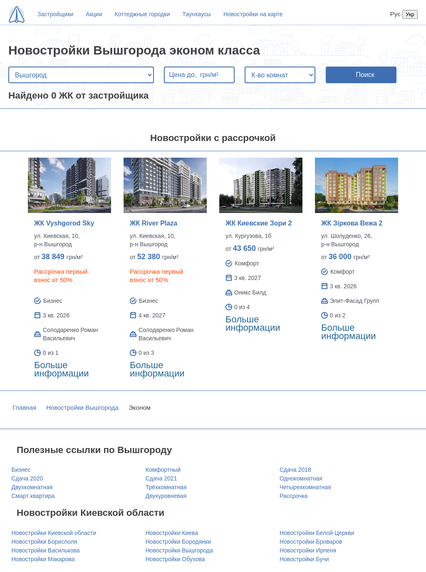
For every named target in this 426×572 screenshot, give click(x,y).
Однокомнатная (301, 478)
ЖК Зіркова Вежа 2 (351, 223)
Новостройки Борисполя (44, 541)
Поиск (365, 74)
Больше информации (61, 369)
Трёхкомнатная (166, 487)
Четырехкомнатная (305, 487)
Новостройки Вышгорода (82, 407)
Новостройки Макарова (43, 559)
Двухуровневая (166, 496)
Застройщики (55, 14)
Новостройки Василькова (46, 550)
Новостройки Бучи (304, 559)
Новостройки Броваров (311, 541)
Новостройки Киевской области (54, 533)
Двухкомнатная (32, 487)
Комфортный (163, 469)
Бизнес (21, 469)
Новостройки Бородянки (178, 541)
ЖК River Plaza (153, 223)
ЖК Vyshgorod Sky (64, 223)
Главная (24, 407)
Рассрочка (293, 496)
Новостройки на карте (253, 14)
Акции (94, 14)
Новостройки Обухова (175, 559)
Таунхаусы (196, 14)
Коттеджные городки (142, 14)
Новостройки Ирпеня (308, 550)
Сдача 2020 (27, 478)
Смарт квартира (33, 496)
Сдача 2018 (295, 469)
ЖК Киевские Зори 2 (258, 223)
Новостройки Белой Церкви (317, 533)
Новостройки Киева (172, 533)
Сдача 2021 (161, 478)
